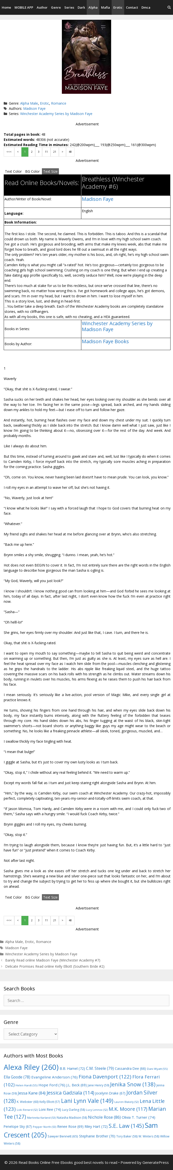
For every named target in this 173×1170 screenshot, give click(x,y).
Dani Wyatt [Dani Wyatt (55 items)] (157, 1069)
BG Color (32, 171)
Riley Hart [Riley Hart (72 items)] (96, 1126)
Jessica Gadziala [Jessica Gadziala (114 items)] (70, 1092)
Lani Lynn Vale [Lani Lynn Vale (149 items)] (87, 1101)
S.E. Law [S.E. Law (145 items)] (126, 1126)
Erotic (117, 7)
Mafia (105, 7)
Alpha (93, 7)
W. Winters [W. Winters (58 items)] (148, 1136)
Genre (56, 7)
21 (54, 151)
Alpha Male (29, 103)
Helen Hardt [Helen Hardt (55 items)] (26, 1085)
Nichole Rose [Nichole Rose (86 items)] (104, 1117)
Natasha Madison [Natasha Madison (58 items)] (72, 1117)
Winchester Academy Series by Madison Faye (56, 113)
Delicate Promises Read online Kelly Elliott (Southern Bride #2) (54, 966)
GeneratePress (155, 1162)
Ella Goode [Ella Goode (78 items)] (17, 1077)
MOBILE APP (24, 7)
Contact (132, 7)
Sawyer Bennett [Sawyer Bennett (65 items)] (63, 1136)
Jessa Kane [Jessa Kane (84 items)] (32, 1093)
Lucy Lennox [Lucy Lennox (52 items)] (97, 1110)
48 (70, 151)
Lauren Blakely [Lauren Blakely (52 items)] (126, 1102)
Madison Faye (34, 108)
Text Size (50, 171)
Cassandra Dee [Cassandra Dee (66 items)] (130, 1068)
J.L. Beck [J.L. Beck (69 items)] (76, 1085)
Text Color (13, 171)
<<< (9, 151)
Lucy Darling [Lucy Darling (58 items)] (73, 1110)
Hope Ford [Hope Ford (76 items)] (51, 1084)
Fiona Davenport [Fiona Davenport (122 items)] (105, 1076)
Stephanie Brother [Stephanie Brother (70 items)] (97, 1136)
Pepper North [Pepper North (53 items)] (44, 1127)
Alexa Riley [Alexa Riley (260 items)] (31, 1067)
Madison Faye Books (105, 341)
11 (46, 151)
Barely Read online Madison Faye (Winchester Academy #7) (52, 960)
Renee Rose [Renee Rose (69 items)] (70, 1126)
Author (42, 7)
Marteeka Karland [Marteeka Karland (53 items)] (41, 1117)
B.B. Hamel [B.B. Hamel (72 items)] (72, 1068)
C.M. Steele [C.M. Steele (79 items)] (100, 1068)
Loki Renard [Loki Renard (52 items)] (27, 1110)
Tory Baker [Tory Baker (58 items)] (127, 1136)
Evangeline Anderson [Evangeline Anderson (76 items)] (54, 1077)
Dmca (145, 7)
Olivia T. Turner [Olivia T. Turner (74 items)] (138, 1117)
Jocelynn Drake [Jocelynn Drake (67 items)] (110, 1093)
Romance (58, 103)
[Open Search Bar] (169, 7)
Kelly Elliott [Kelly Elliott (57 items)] (49, 1102)
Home (6, 7)
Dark (81, 7)
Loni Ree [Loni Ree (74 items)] (50, 1109)
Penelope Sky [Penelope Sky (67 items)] (18, 1126)
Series (69, 7)
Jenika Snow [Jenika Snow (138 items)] (133, 1084)
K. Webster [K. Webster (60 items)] (27, 1102)
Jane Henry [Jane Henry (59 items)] (98, 1085)
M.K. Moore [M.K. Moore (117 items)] (128, 1109)
